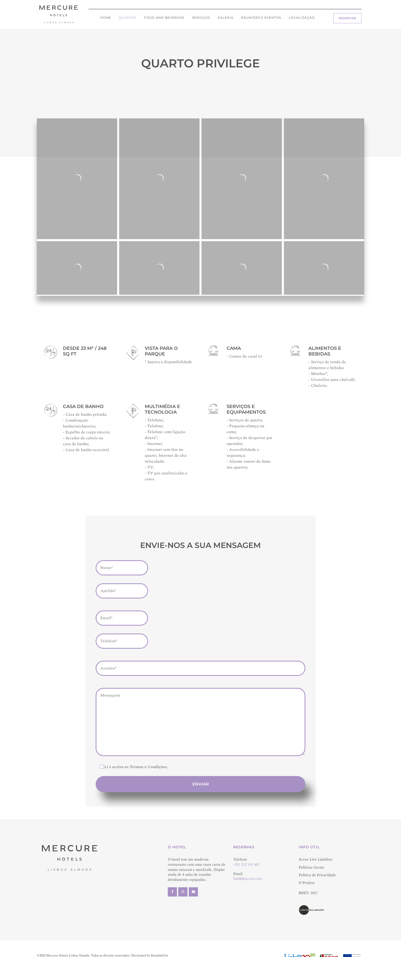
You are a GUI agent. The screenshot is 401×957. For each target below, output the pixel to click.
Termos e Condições (148, 767)
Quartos (127, 17)
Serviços (201, 17)
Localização (302, 17)
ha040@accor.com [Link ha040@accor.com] (247, 878)
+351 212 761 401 (246, 864)
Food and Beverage (164, 17)
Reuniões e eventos (261, 17)
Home (105, 17)
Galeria (225, 17)
